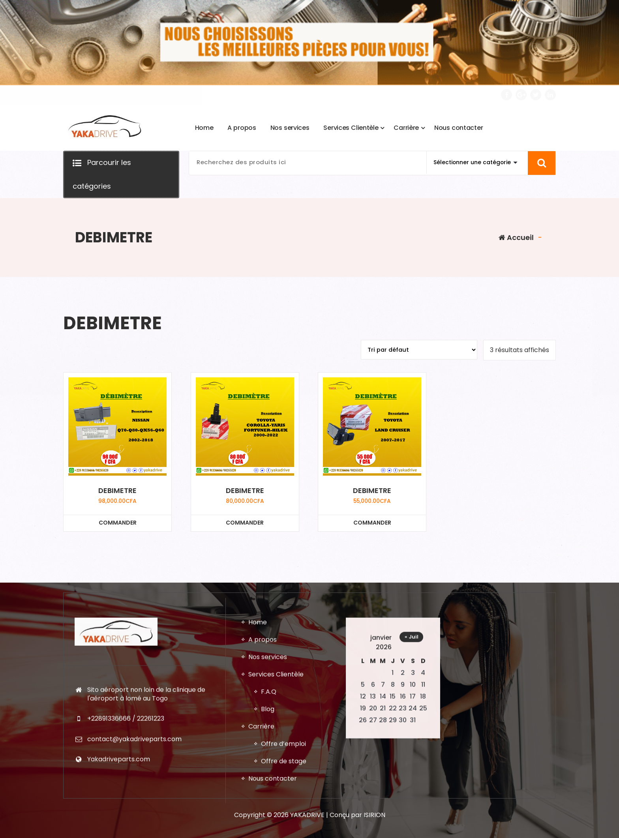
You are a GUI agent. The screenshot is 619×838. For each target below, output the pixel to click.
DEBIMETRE (117, 490)
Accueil (516, 237)
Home (257, 818)
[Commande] (419, 350)
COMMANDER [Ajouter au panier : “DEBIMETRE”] (118, 523)
